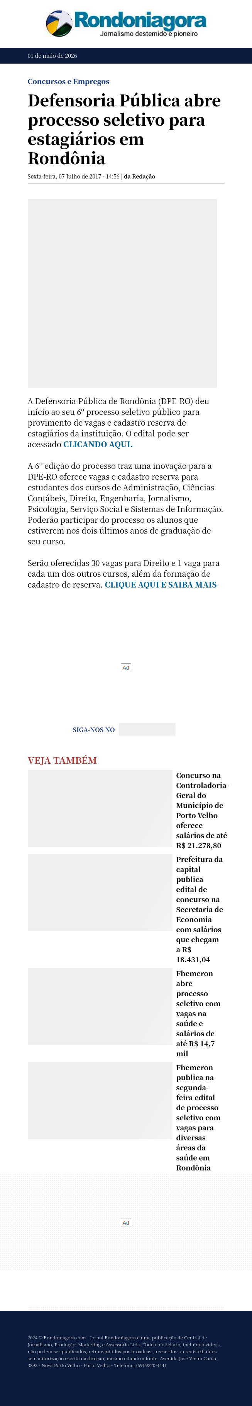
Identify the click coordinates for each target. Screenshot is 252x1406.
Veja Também (62, 759)
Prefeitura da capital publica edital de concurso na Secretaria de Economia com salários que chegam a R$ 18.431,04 (199, 909)
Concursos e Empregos (69, 81)
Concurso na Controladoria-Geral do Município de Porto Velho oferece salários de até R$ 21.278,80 (202, 810)
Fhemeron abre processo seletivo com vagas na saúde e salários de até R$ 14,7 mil (198, 1013)
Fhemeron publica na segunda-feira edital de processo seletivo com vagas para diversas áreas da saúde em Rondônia (198, 1117)
